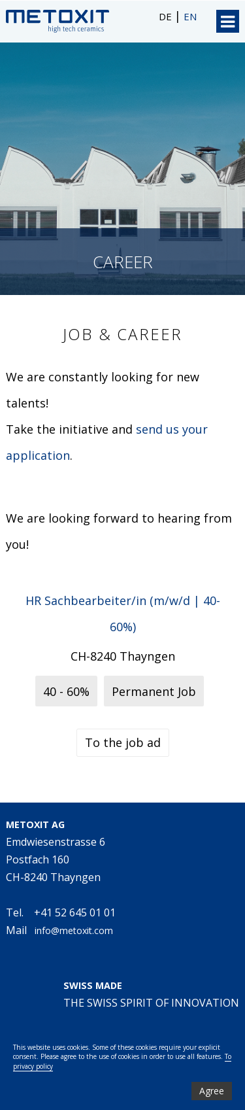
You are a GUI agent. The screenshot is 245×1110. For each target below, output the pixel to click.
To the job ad (123, 742)
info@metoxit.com (74, 930)
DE (166, 16)
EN (190, 16)
